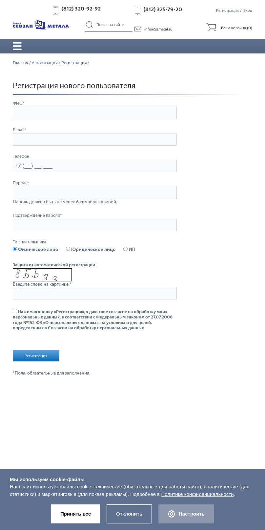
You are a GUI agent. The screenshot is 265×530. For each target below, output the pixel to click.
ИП (129, 249)
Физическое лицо (35, 249)
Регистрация (227, 10)
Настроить (187, 514)
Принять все (74, 513)
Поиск (90, 25)
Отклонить (129, 513)
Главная (20, 63)
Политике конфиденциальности (197, 493)
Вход (247, 10)
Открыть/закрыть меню (17, 46)
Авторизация (45, 63)
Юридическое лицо (91, 249)
